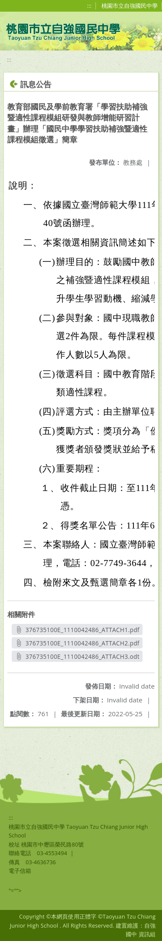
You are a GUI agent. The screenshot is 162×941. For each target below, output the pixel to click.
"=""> (15, 890)
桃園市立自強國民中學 (130, 5)
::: (89, 5)
